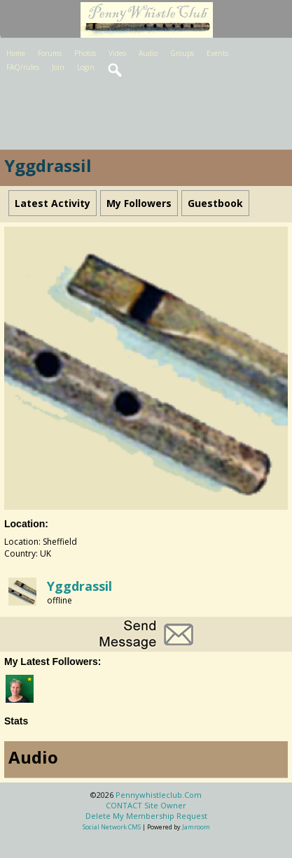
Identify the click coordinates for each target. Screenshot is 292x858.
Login (86, 67)
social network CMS (112, 826)
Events (217, 53)
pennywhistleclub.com (159, 794)
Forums (50, 53)
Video (117, 53)
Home (15, 53)
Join (58, 67)
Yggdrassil (79, 586)
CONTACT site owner (146, 805)
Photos (85, 53)
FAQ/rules (22, 67)
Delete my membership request (146, 815)
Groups (182, 53)
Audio (148, 53)
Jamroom (196, 826)
